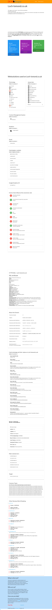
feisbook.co (11, 540)
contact (19, 600)
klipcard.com (11, 518)
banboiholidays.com (12, 569)
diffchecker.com (11, 560)
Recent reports (40, 1)
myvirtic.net (11, 503)
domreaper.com (17, 608)
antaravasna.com (11, 510)
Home (36, 1)
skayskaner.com (11, 545)
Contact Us (22, 605)
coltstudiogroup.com (12, 531)
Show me (13, 54)
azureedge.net (11, 523)
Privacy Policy (10, 605)
